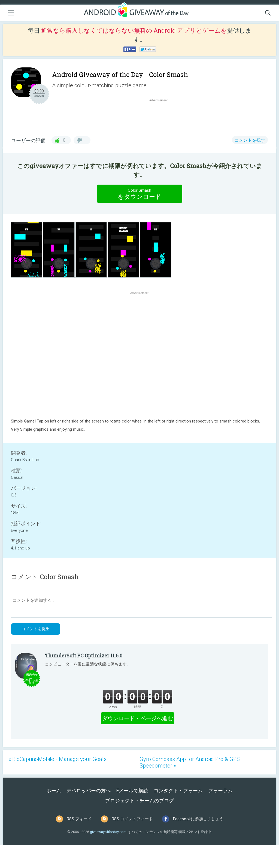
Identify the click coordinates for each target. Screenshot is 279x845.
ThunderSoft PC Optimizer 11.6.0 (83, 655)
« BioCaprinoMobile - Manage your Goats (57, 759)
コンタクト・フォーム (178, 790)
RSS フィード (79, 818)
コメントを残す (250, 140)
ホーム (53, 790)
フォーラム (220, 790)
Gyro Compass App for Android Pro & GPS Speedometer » (190, 762)
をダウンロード (139, 193)
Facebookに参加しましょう (198, 818)
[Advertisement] (161, 115)
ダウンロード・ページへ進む (137, 718)
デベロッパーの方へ (88, 790)
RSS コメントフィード (132, 818)
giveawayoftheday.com (108, 832)
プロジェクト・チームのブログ (139, 800)
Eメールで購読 (132, 790)
